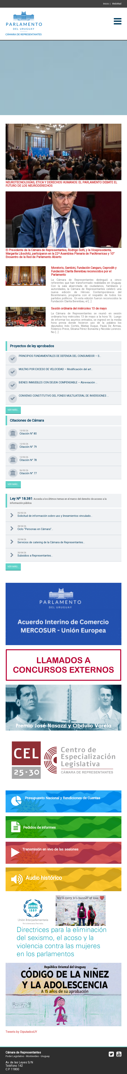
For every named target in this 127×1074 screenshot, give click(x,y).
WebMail (116, 3)
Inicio (106, 3)
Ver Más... (13, 409)
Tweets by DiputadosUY (21, 1032)
